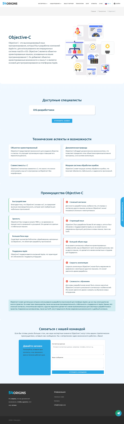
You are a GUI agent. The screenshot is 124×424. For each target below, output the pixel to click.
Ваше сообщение (57, 357)
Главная (93, 11)
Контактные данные (58, 344)
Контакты (57, 401)
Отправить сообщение (78, 372)
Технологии (102, 11)
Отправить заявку (62, 121)
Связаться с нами (59, 397)
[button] (108, 3)
